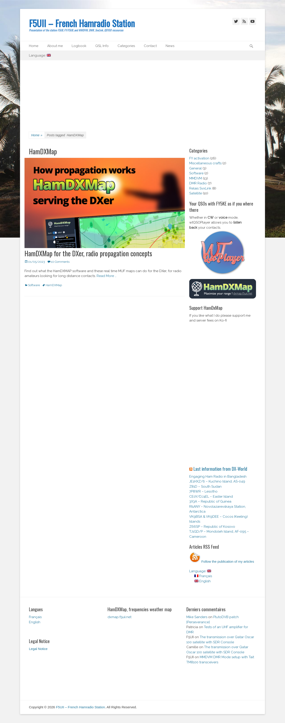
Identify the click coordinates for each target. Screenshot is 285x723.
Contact (150, 46)
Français (203, 576)
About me (55, 46)
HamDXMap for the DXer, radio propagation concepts (88, 253)
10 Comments (60, 261)
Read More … (106, 276)
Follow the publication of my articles (221, 561)
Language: (40, 55)
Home (33, 46)
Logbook (79, 46)
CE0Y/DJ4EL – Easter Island (211, 497)
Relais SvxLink (200, 188)
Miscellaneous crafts (205, 163)
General (195, 168)
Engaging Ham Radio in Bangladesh (217, 477)
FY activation (199, 158)
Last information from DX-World (220, 468)
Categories (126, 46)
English (202, 581)
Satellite (195, 193)
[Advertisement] (142, 94)
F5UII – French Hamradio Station (82, 23)
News (170, 46)
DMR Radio (198, 183)
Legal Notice (38, 649)
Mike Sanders (196, 617)
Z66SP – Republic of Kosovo (212, 527)
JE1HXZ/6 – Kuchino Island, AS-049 (217, 481)
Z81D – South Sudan (205, 487)
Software (34, 285)
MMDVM (195, 178)
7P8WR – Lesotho (203, 491)
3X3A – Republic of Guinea (210, 501)
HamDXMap (54, 285)
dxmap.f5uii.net (119, 617)
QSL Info (102, 46)
